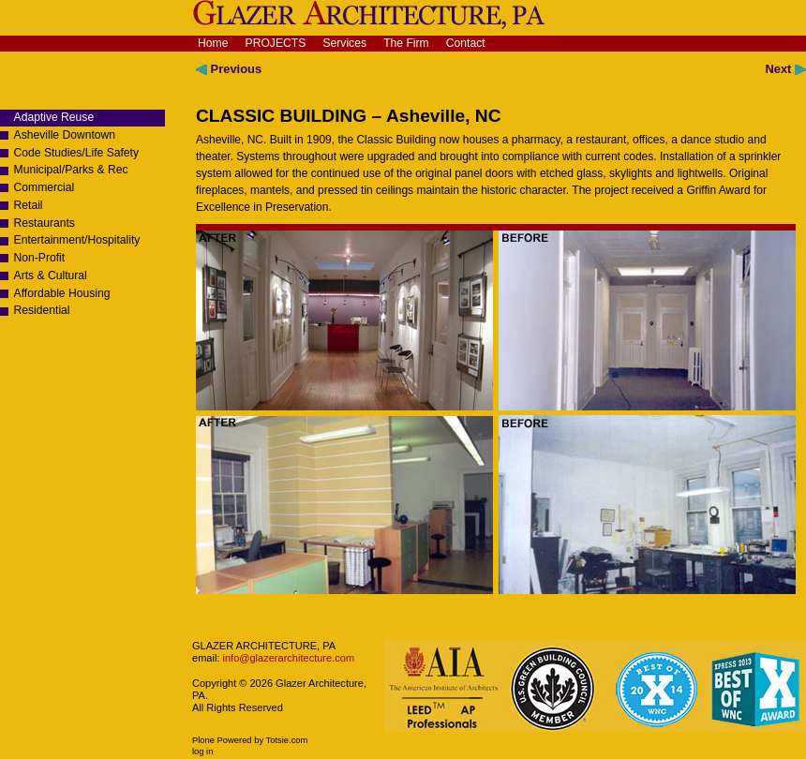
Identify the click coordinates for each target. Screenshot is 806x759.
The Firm (406, 43)
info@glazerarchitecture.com (286, 657)
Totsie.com (287, 740)
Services (344, 43)
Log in (202, 751)
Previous (228, 69)
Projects (276, 43)
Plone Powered (222, 740)
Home (213, 43)
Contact (465, 43)
